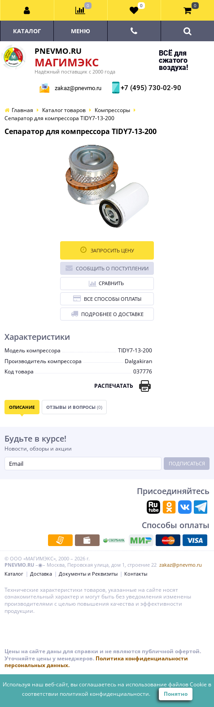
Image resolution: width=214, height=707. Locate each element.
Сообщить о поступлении (107, 268)
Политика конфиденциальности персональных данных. (96, 662)
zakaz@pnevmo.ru (78, 88)
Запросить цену (107, 250)
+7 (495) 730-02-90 (150, 88)
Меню (80, 31)
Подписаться (187, 463)
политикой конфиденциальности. (105, 694)
